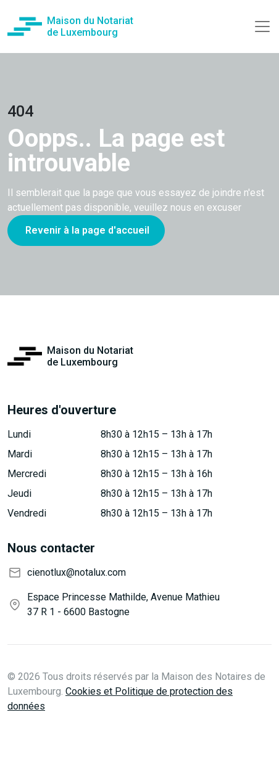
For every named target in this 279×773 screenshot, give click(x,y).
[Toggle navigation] (262, 26)
